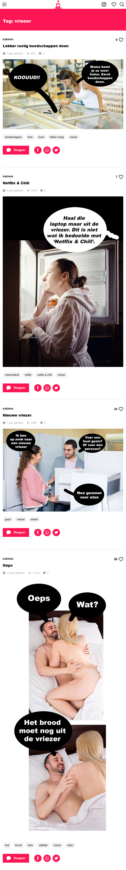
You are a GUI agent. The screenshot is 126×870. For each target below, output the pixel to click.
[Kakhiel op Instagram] (104, 4)
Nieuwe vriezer (17, 415)
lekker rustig (57, 137)
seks (30, 845)
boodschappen (13, 137)
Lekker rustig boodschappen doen (36, 45)
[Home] (58, 4)
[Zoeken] (122, 4)
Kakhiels (8, 39)
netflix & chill (44, 374)
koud (41, 137)
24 (118, 409)
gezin (8, 519)
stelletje (43, 845)
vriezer (73, 137)
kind (30, 137)
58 (118, 559)
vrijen (70, 845)
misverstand (12, 374)
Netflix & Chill (16, 182)
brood (18, 845)
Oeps (8, 565)
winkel (34, 519)
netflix (28, 374)
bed (7, 845)
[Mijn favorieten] (114, 4)
